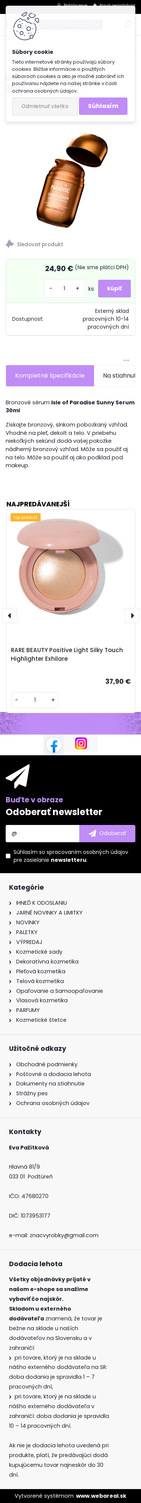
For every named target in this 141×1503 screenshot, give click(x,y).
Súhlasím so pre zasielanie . (71, 856)
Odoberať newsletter (54, 812)
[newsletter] (107, 833)
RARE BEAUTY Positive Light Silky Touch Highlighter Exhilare (67, 654)
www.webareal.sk (101, 1496)
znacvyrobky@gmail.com (64, 1235)
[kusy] (64, 288)
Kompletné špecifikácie (50, 375)
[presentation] (9, 615)
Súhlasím (103, 106)
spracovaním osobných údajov (87, 852)
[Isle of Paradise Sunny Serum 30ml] (70, 164)
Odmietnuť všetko (44, 106)
